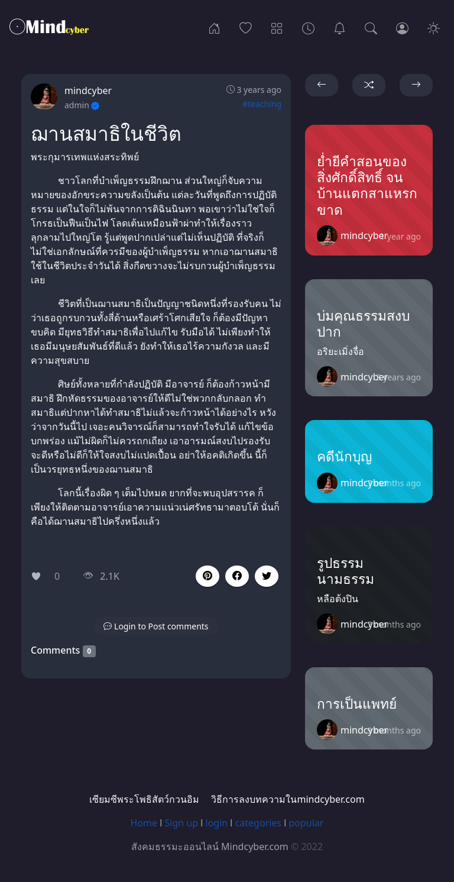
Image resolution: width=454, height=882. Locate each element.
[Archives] (308, 27)
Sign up (182, 822)
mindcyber (88, 90)
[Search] (371, 27)
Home (144, 822)
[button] (237, 576)
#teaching (261, 103)
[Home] (214, 27)
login (217, 822)
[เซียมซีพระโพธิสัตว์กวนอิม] (340, 27)
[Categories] (277, 27)
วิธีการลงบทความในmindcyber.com (287, 799)
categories (258, 822)
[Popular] (246, 27)
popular (305, 822)
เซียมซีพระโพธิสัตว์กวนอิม (144, 799)
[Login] (402, 27)
